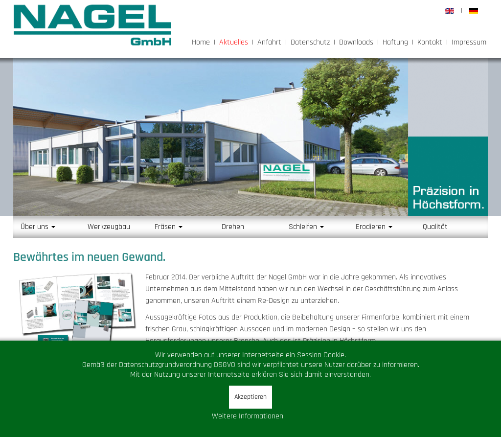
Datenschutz (310, 42)
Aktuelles (233, 42)
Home (201, 42)
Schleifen (306, 227)
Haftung (395, 42)
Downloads (356, 42)
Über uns (38, 227)
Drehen (233, 227)
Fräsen (168, 227)
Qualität (435, 227)
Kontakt (429, 42)
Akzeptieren (250, 396)
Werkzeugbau (109, 227)
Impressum (469, 42)
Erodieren (374, 227)
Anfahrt (269, 42)
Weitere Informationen (247, 416)
